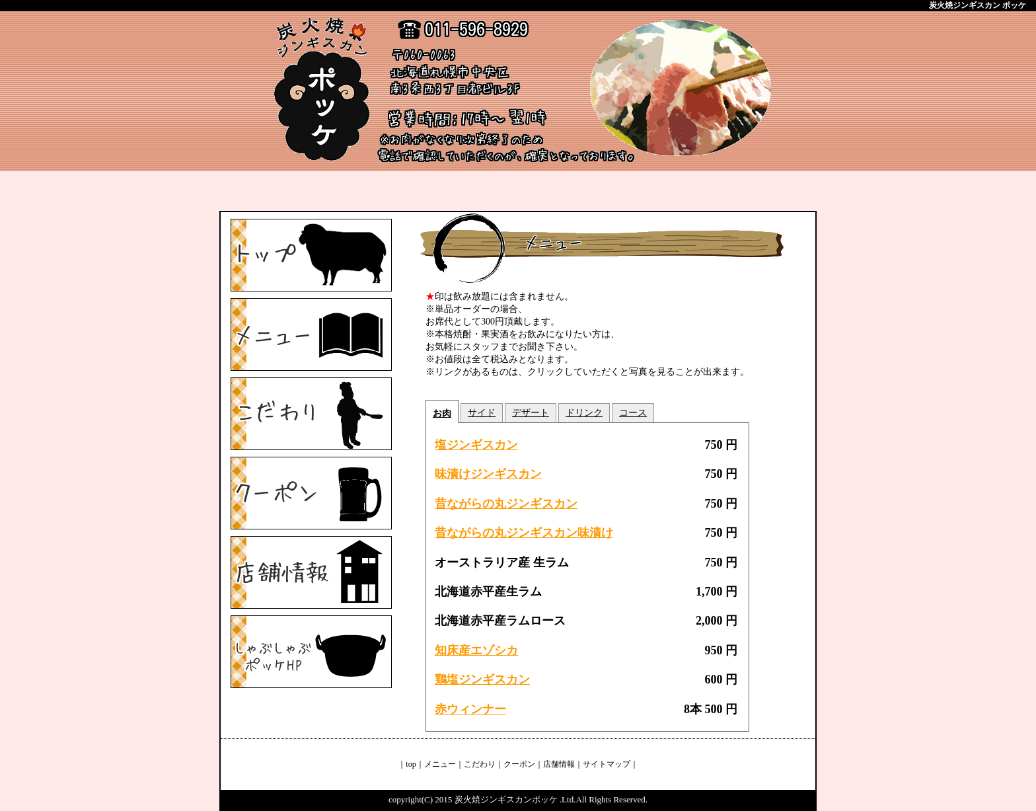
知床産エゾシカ (476, 650)
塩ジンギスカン (476, 444)
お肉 (442, 413)
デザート (530, 413)
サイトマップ (606, 764)
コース (633, 413)
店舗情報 (559, 764)
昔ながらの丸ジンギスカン (506, 503)
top (411, 764)
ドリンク (584, 413)
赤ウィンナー (470, 709)
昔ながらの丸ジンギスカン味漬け (524, 532)
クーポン (519, 764)
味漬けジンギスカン (488, 474)
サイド (482, 413)
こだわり (480, 764)
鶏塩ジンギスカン (482, 679)
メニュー (440, 764)
